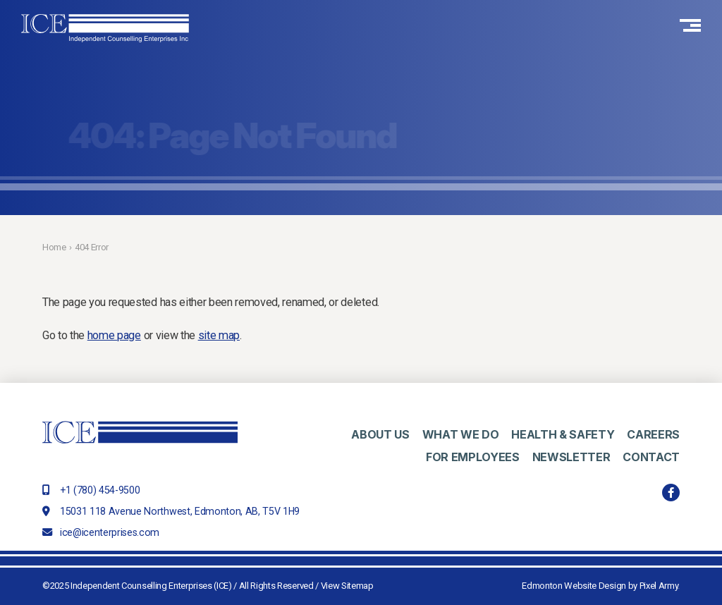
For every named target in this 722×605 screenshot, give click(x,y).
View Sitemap (347, 585)
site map (219, 335)
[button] (690, 28)
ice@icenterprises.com (109, 532)
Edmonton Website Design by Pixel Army (600, 585)
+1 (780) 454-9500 (100, 490)
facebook (671, 492)
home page (114, 335)
